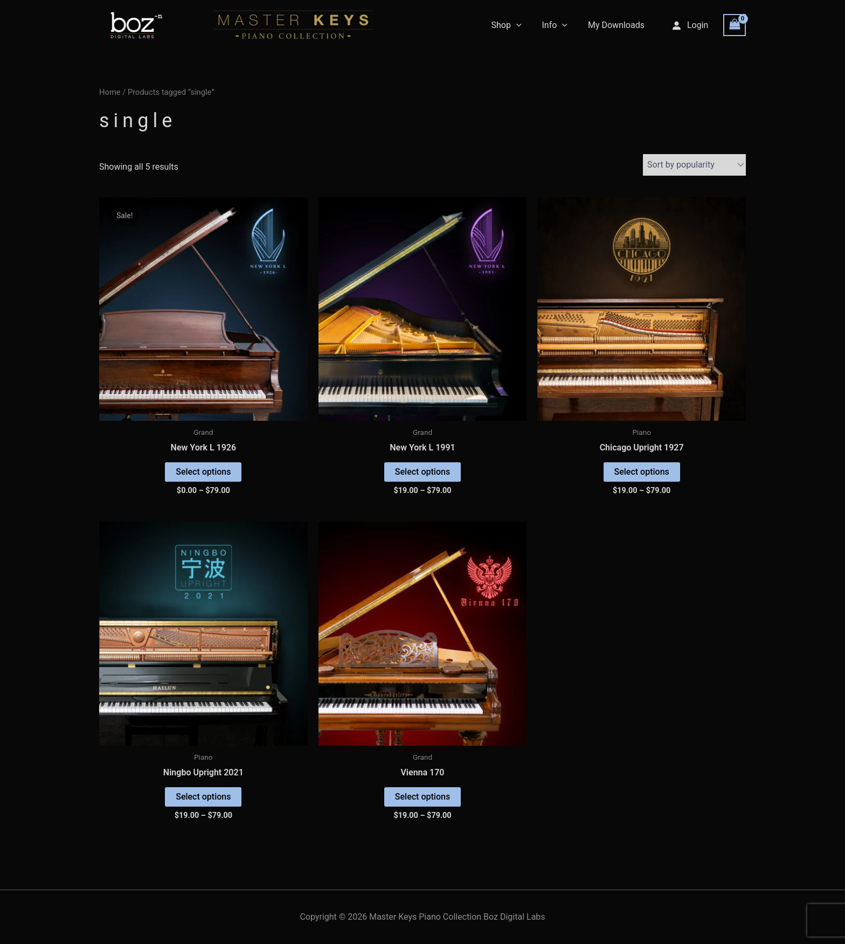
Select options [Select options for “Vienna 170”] (422, 797)
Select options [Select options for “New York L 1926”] (203, 472)
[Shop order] (694, 165)
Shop (514, 25)
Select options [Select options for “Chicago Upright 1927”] (641, 472)
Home (110, 92)
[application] (524, 25)
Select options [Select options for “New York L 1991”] (422, 472)
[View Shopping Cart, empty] (734, 25)
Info (559, 25)
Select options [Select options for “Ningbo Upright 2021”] (203, 797)
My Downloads (618, 25)
